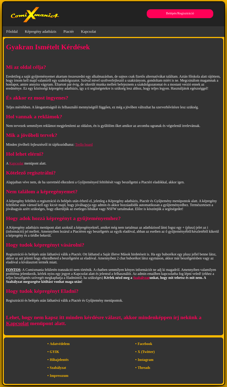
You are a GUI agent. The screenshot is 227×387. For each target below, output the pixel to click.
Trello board (84, 144)
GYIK (54, 352)
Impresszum (59, 375)
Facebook (145, 344)
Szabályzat (141, 278)
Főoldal (12, 31)
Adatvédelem (60, 344)
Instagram (145, 360)
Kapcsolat (88, 31)
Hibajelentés (59, 360)
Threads (144, 368)
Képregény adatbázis (40, 31)
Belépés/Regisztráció (180, 13)
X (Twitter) (146, 352)
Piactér (68, 31)
